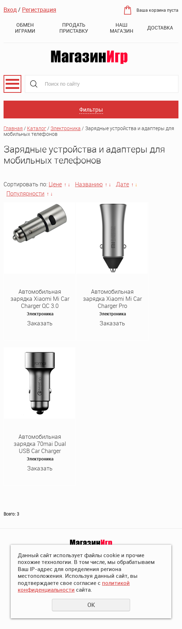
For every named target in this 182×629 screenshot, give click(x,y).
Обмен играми (25, 27)
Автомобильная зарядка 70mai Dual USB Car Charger (40, 443)
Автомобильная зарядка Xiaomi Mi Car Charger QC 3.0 (39, 298)
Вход (10, 10)
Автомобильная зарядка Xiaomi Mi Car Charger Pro (112, 298)
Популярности (25, 193)
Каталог (36, 128)
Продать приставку (73, 27)
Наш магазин (121, 27)
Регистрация (39, 10)
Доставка (160, 27)
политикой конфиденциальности (74, 586)
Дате (122, 184)
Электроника (65, 128)
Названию (89, 184)
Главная (13, 128)
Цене (55, 184)
